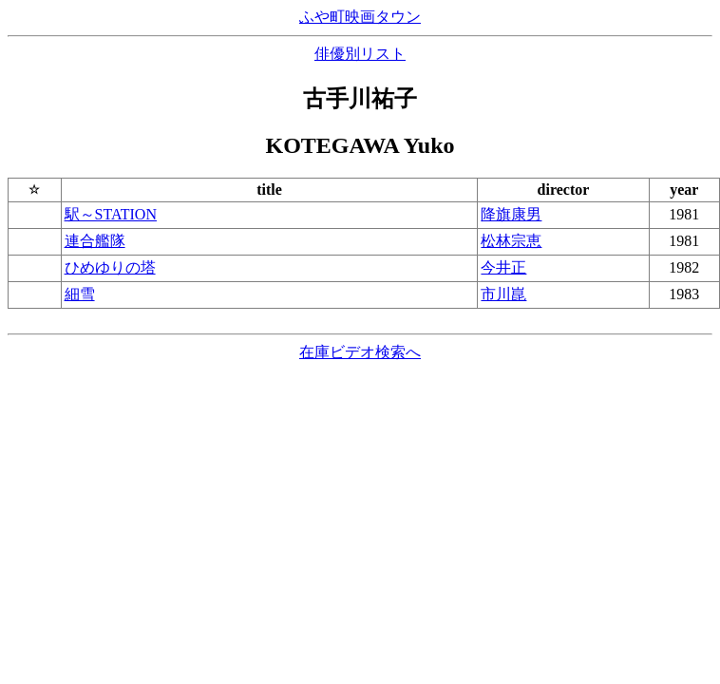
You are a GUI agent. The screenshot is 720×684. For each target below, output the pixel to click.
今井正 (503, 267)
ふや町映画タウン (360, 17)
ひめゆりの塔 (110, 267)
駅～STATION (111, 214)
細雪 (80, 294)
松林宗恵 (511, 241)
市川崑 (503, 294)
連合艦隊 (95, 241)
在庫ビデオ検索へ (360, 352)
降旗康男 (511, 214)
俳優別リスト (360, 54)
